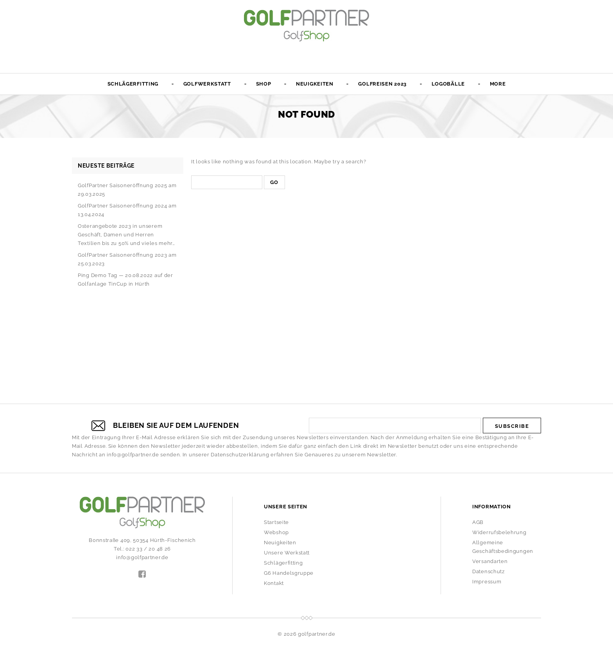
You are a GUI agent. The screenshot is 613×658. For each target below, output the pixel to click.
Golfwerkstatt (207, 84)
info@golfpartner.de (133, 455)
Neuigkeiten (314, 84)
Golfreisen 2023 (382, 84)
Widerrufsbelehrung (499, 532)
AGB (478, 522)
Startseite (276, 522)
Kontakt (274, 583)
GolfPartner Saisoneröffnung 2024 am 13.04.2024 (127, 210)
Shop (263, 84)
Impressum (486, 582)
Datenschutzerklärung (240, 455)
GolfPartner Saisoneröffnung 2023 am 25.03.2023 (127, 259)
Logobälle (448, 84)
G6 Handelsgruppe (289, 573)
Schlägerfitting (133, 84)
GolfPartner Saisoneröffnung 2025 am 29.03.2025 (127, 189)
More (498, 84)
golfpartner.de (316, 634)
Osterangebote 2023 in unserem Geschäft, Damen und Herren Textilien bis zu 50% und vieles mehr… (126, 234)
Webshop (276, 532)
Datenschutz (488, 571)
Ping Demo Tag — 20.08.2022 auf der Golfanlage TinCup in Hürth (125, 279)
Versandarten (489, 561)
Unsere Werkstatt (287, 553)
